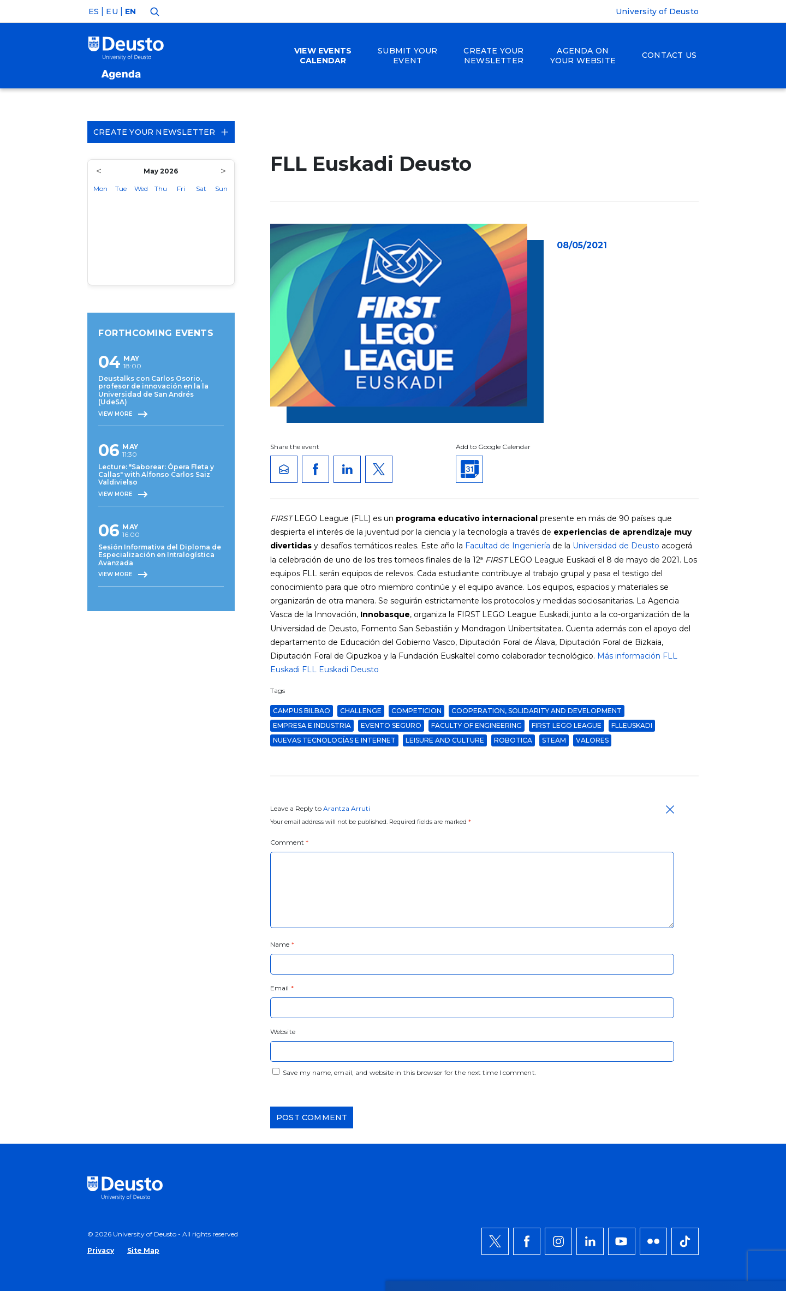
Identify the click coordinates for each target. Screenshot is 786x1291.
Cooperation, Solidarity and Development (536, 711)
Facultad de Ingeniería (507, 546)
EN (130, 11)
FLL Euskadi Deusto (340, 669)
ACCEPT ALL (675, 1019)
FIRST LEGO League (567, 725)
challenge (361, 711)
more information (313, 1052)
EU (111, 11)
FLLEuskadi (631, 725)
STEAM (554, 740)
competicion (416, 711)
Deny (663, 1052)
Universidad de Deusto (616, 546)
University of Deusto (657, 11)
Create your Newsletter (161, 132)
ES (93, 11)
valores (592, 740)
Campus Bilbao (301, 711)
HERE (508, 1052)
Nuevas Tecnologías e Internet (334, 740)
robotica (513, 740)
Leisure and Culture (445, 740)
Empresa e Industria (312, 725)
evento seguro (391, 725)
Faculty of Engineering (476, 725)
